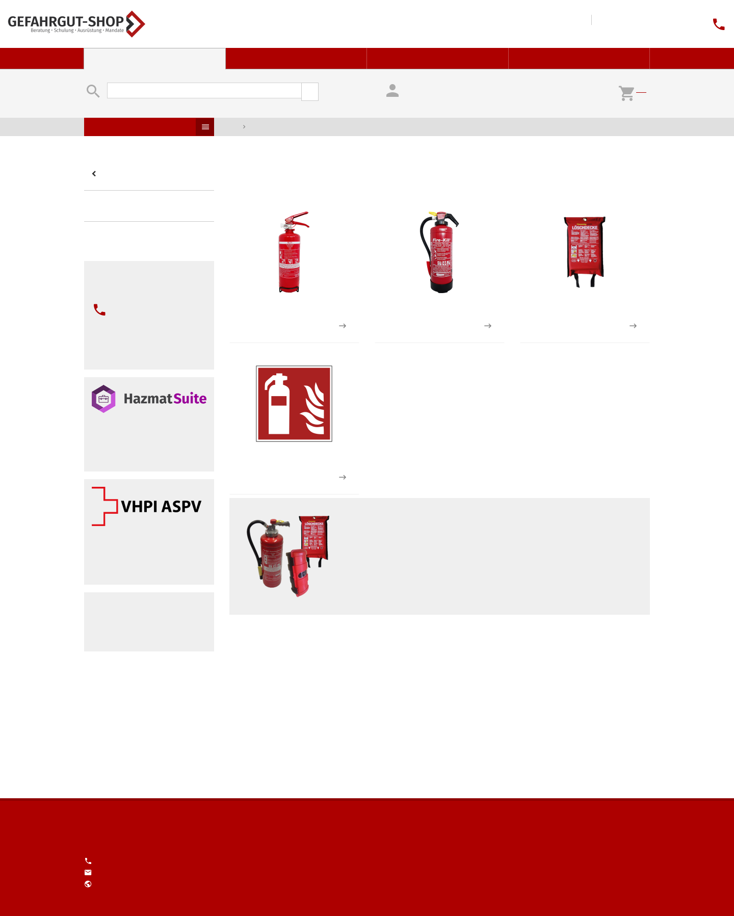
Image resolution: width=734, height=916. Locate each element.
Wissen (575, 24)
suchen (310, 92)
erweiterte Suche (341, 87)
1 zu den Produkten (342, 325)
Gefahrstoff (297, 58)
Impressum (623, 24)
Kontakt (607, 24)
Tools (558, 24)
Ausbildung (438, 58)
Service (579, 58)
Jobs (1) (672, 24)
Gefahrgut (155, 58)
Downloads (542, 24)
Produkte (205, 127)
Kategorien (95, 174)
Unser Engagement (656, 24)
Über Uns (640, 24)
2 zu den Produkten (487, 325)
